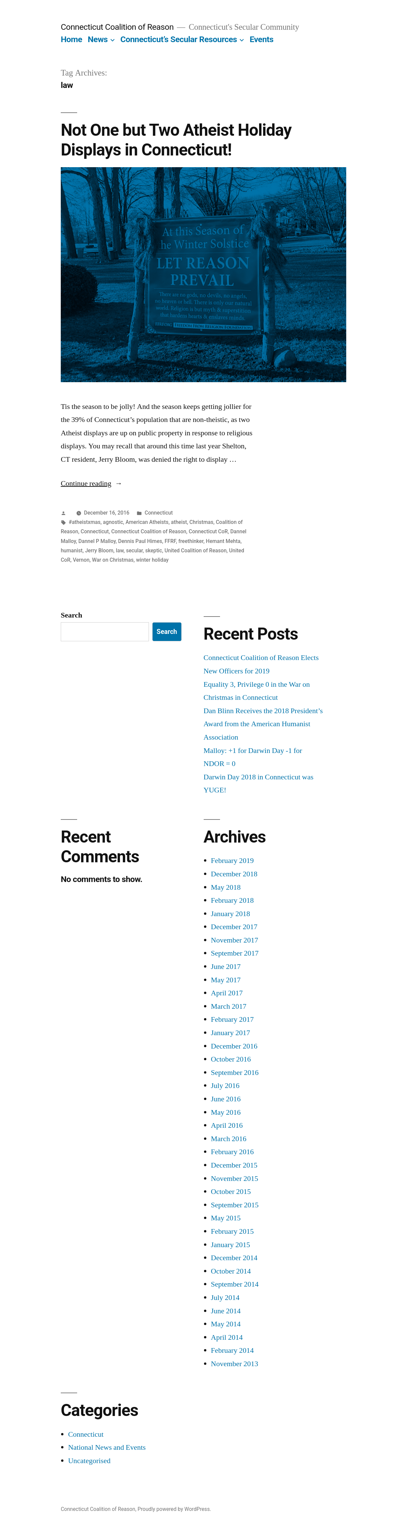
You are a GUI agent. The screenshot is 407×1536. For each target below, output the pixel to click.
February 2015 (232, 1231)
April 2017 (227, 993)
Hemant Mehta (223, 541)
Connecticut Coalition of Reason (117, 27)
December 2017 (234, 926)
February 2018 (232, 900)
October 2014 (231, 1271)
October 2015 (231, 1191)
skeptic (153, 550)
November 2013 (234, 1363)
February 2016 (232, 1152)
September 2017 (235, 953)
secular (134, 550)
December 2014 (234, 1258)
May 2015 (226, 1218)
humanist (71, 550)
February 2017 (232, 1019)
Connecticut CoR (208, 531)
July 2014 (225, 1297)
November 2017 (234, 940)
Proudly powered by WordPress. (174, 1509)
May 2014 (226, 1324)
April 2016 (227, 1125)
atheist (179, 522)
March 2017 (228, 1006)
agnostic (113, 522)
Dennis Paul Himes (140, 541)
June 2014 (226, 1311)
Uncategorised (89, 1460)
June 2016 (226, 1099)
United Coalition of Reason (196, 550)
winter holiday (152, 560)
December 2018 (234, 874)
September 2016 (235, 1072)
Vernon (81, 560)
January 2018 (230, 913)
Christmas (201, 522)
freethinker (190, 541)
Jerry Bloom (99, 550)
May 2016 (226, 1112)
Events (261, 39)
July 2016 (225, 1085)
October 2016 (231, 1059)
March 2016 (228, 1138)
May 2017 (226, 980)
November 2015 (234, 1178)
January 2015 (230, 1244)
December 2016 (234, 1046)
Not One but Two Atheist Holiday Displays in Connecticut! (176, 139)
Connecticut (159, 513)
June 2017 (226, 966)
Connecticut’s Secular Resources (178, 39)
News (98, 39)
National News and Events (107, 1447)
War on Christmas (113, 560)
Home (71, 39)
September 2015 (235, 1205)
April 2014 (227, 1337)
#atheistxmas (84, 522)
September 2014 (235, 1284)
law (120, 550)
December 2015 (234, 1165)
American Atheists (147, 522)
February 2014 (232, 1350)
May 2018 (226, 887)
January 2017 (230, 1032)
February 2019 (232, 860)
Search (71, 615)
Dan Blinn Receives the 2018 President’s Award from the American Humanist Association (263, 724)
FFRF (170, 541)
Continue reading (92, 483)
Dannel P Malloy (97, 541)
